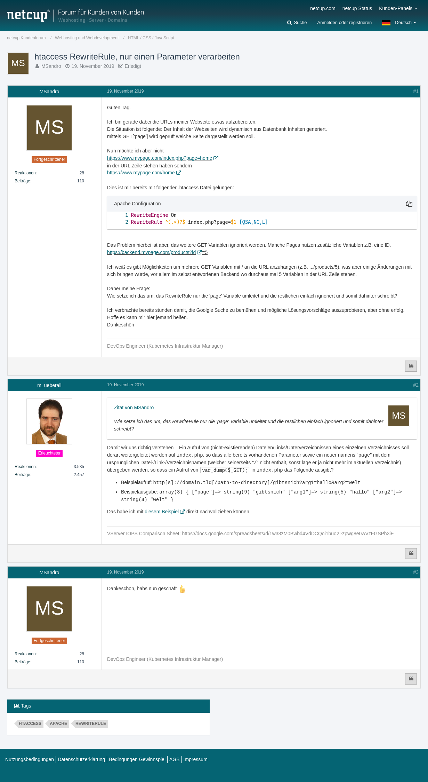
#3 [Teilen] (416, 570)
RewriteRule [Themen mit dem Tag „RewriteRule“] (90, 721)
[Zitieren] (411, 366)
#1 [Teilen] (416, 91)
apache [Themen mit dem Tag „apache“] (58, 721)
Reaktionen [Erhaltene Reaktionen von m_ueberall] (25, 466)
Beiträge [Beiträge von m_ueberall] (22, 474)
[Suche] (297, 23)
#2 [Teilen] (416, 385)
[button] (399, 23)
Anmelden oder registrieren (344, 22)
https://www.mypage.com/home (141, 172)
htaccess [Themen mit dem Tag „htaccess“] (30, 721)
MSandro (51, 66)
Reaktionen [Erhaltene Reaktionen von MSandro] (25, 173)
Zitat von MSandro (134, 407)
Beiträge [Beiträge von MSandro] (22, 181)
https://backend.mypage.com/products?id (151, 252)
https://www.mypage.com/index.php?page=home (159, 158)
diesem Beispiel (162, 510)
